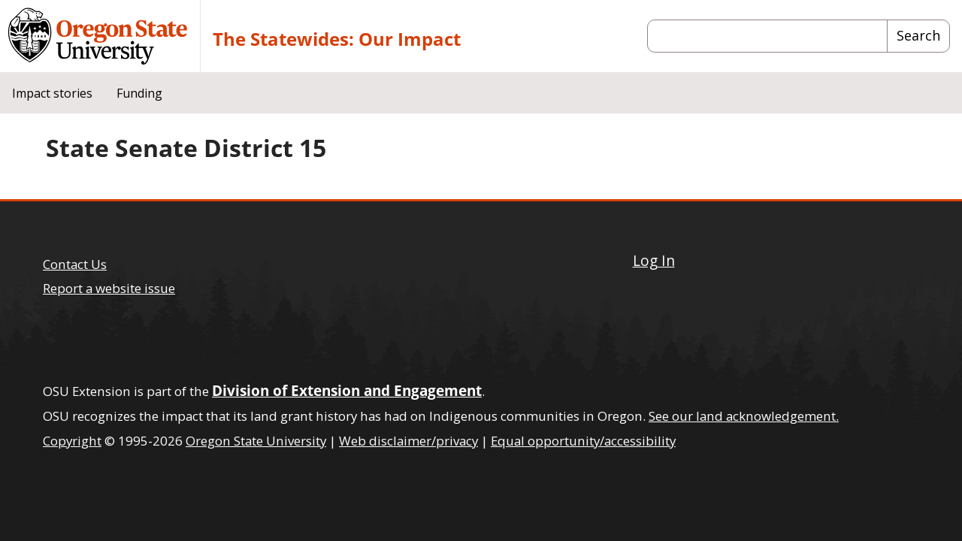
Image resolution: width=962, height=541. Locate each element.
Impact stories (52, 93)
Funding (139, 93)
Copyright (72, 440)
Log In (654, 260)
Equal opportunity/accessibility (583, 440)
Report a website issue (109, 288)
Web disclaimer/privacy (408, 440)
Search (918, 35)
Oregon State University (256, 440)
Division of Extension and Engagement (347, 390)
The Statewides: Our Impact (337, 38)
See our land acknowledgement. (744, 416)
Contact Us (75, 264)
